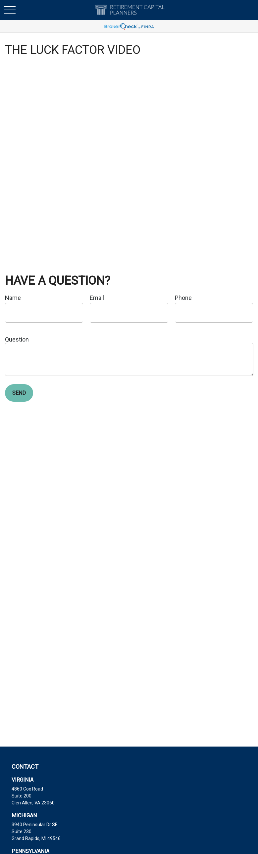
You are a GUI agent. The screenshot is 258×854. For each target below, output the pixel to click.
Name (13, 297)
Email (97, 297)
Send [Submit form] (19, 393)
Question (17, 339)
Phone (183, 297)
